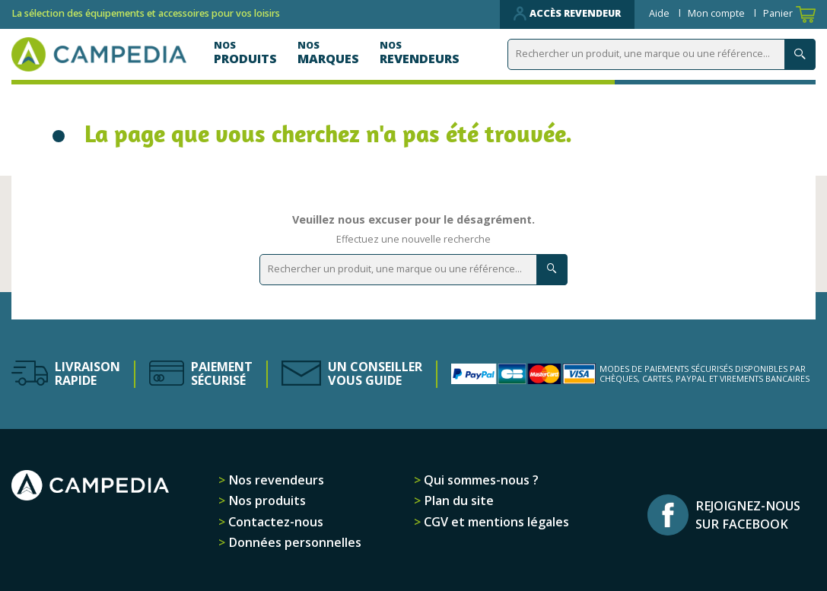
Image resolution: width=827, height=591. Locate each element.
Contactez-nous (274, 521)
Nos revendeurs (274, 480)
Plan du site (457, 500)
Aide (660, 13)
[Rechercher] (661, 54)
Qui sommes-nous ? (480, 480)
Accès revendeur (567, 14)
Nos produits (265, 500)
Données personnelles (293, 542)
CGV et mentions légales (495, 521)
